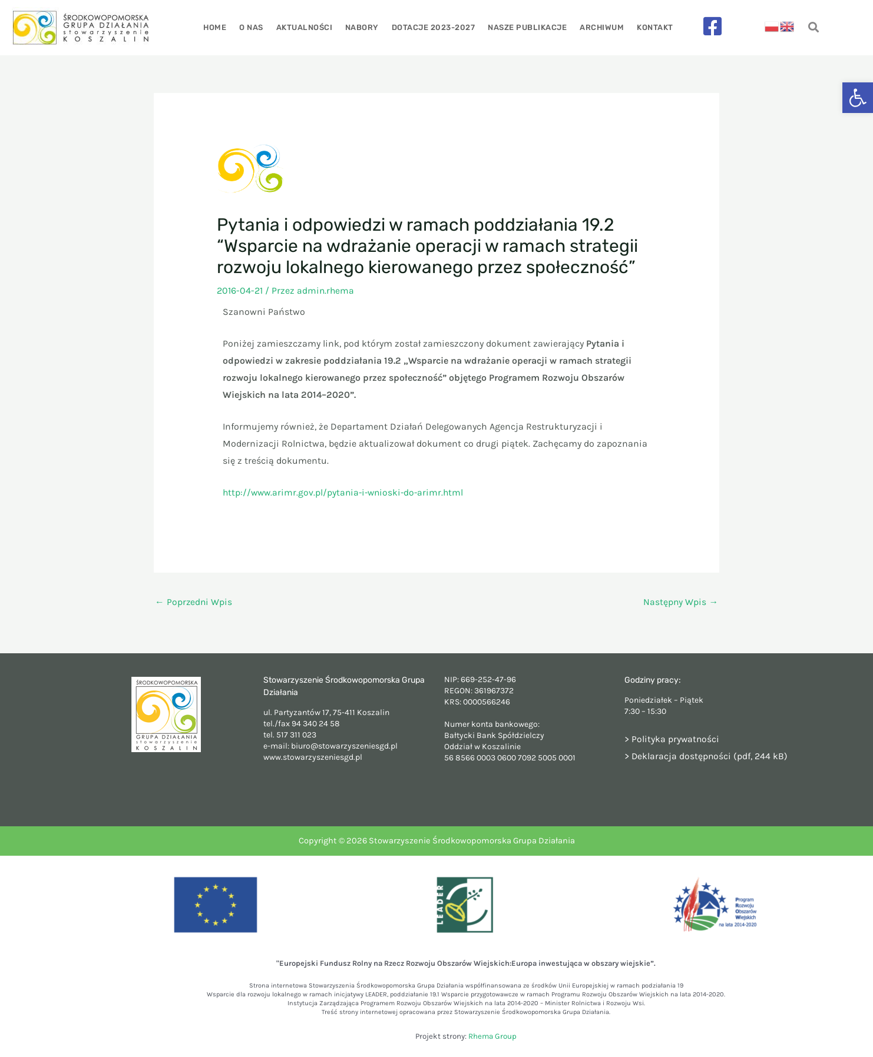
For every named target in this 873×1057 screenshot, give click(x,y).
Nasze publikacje (525, 27)
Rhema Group (492, 1036)
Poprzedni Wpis (194, 602)
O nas (254, 27)
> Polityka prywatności (672, 738)
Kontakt (651, 27)
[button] (857, 97)
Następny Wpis (680, 602)
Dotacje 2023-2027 (433, 27)
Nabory (362, 27)
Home (218, 27)
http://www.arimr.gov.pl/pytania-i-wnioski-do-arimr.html (346, 492)
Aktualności (305, 27)
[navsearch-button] (813, 28)
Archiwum (599, 27)
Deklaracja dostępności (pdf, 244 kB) (710, 756)
